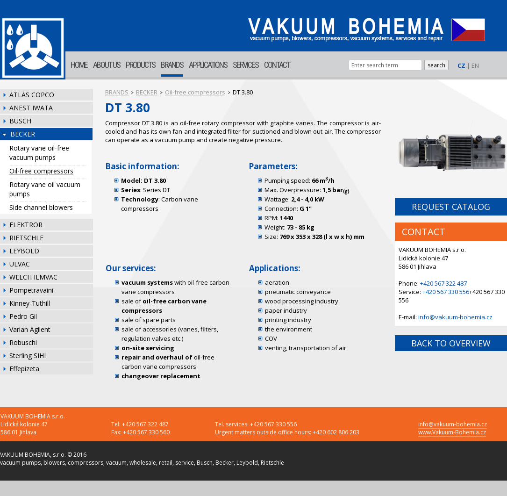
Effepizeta (24, 368)
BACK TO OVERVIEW (451, 343)
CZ (461, 65)
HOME (79, 65)
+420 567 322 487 (443, 283)
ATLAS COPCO (31, 94)
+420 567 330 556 (445, 292)
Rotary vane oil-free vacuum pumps (39, 153)
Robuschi (23, 342)
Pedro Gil (23, 316)
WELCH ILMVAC (33, 277)
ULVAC (19, 263)
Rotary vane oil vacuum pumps (44, 189)
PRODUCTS (140, 65)
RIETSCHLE (26, 237)
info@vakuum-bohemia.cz (455, 317)
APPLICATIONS (208, 65)
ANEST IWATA (31, 107)
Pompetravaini (31, 290)
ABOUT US (106, 65)
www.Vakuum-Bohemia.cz (452, 432)
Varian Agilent (29, 329)
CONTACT (277, 65)
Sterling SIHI (27, 355)
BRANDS (172, 65)
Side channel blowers (41, 207)
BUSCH (20, 120)
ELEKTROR (26, 224)
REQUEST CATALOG (451, 206)
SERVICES (245, 65)
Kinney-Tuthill (29, 303)
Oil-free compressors (41, 170)
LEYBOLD (24, 250)
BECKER (22, 133)
